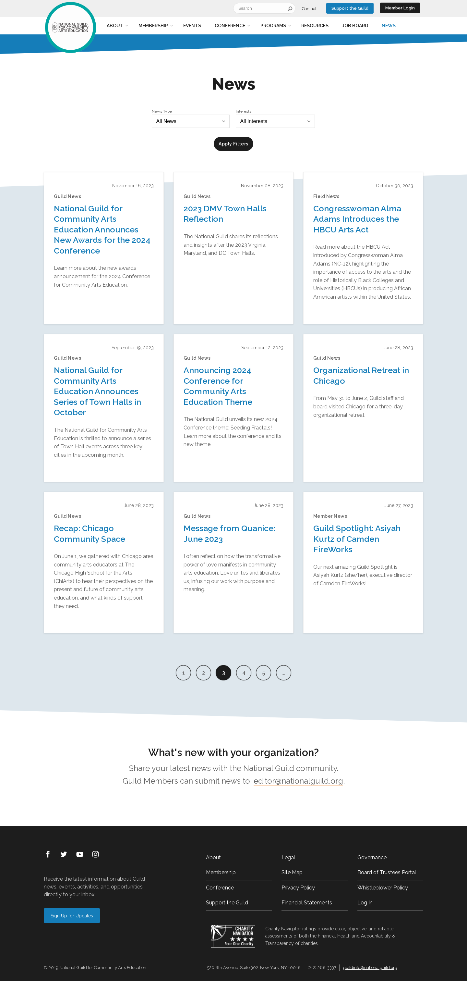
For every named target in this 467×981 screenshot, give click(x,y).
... (285, 673)
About (115, 25)
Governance (372, 857)
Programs (273, 25)
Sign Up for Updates (72, 915)
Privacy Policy (298, 888)
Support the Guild (349, 8)
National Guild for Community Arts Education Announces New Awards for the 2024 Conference (102, 229)
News (389, 25)
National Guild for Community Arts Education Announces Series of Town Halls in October (97, 391)
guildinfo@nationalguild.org (370, 967)
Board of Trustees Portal (386, 872)
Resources (315, 25)
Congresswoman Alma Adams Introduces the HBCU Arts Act (357, 219)
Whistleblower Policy (382, 888)
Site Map (292, 872)
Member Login (400, 8)
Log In (365, 903)
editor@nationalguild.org (298, 781)
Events (192, 25)
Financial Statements (306, 903)
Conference (230, 25)
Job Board (355, 25)
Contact (309, 8)
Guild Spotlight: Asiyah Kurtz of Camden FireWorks (357, 538)
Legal (288, 857)
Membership (153, 25)
